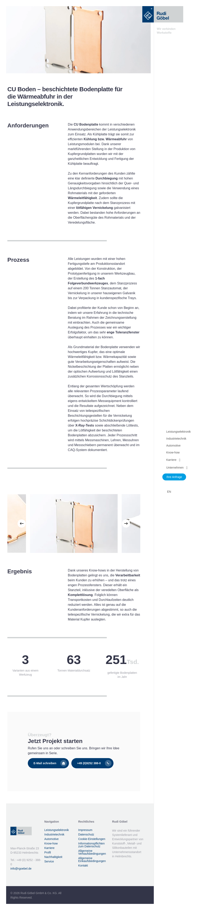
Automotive (51, 839)
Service (49, 861)
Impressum (85, 830)
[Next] (126, 523)
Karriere (49, 848)
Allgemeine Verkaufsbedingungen (92, 852)
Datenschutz (86, 834)
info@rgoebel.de (20, 868)
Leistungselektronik (56, 830)
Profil (47, 852)
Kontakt (83, 865)
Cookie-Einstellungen (91, 839)
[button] (48, 763)
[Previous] (22, 523)
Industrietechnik (54, 834)
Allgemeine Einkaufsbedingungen (92, 859)
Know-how (51, 843)
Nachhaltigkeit (53, 856)
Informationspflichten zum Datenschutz (91, 845)
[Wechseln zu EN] (168, 491)
